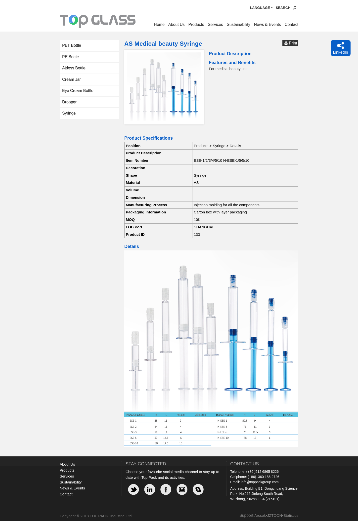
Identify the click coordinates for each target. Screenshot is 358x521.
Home (159, 24)
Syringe (69, 113)
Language (260, 8)
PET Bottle (71, 45)
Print (293, 43)
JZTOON (274, 515)
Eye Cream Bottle (77, 90)
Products (196, 24)
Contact (291, 24)
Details (235, 146)
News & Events (267, 24)
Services (215, 24)
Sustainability (238, 24)
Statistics (290, 515)
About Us (176, 24)
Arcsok (260, 515)
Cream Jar (71, 79)
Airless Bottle (73, 68)
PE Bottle (70, 57)
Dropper (69, 102)
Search (283, 8)
